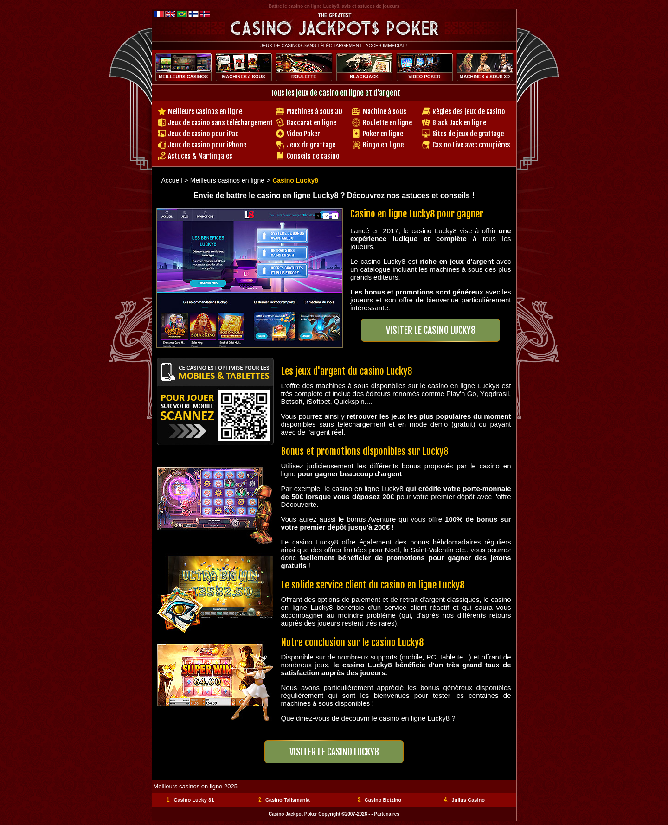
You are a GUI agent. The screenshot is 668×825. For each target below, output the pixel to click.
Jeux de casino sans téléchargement (220, 122)
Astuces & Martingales (200, 156)
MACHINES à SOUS (243, 76)
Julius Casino (468, 800)
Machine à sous (384, 111)
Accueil (171, 180)
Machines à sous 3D (314, 111)
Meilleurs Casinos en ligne (205, 111)
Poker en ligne (383, 133)
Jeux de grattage (311, 145)
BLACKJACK (364, 76)
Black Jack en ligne (459, 122)
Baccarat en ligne (311, 122)
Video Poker (303, 133)
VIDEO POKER (424, 76)
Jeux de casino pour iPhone (207, 145)
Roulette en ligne (387, 122)
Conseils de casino (313, 156)
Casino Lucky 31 (193, 800)
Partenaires (386, 814)
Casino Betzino (383, 800)
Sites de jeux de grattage (468, 133)
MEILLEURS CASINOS (183, 76)
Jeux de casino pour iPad (203, 133)
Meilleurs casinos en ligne (227, 180)
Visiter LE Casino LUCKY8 (430, 330)
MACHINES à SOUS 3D (485, 76)
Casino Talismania (287, 800)
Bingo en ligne (383, 145)
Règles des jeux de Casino (468, 111)
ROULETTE (303, 76)
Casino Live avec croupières (471, 145)
